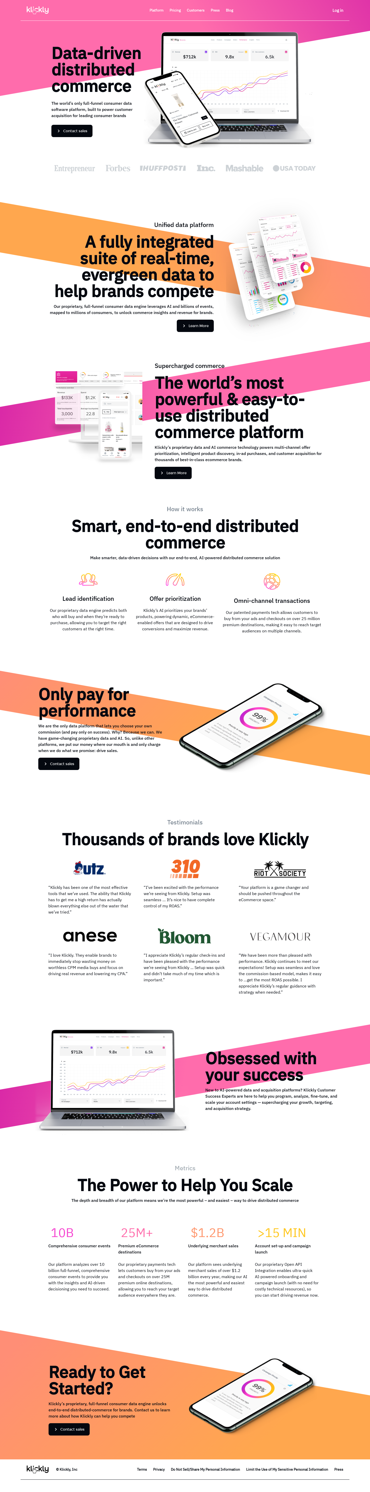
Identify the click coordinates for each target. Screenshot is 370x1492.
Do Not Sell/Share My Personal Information (205, 1469)
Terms (142, 1469)
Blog (229, 10)
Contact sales (72, 131)
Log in (337, 10)
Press (338, 1469)
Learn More (195, 326)
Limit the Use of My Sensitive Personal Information (287, 1469)
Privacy (159, 1469)
